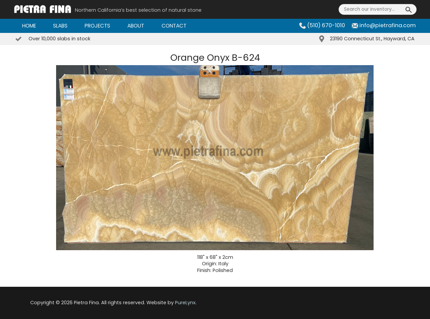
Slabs (60, 25)
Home (29, 25)
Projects (97, 25)
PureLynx (185, 302)
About (135, 25)
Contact (174, 25)
